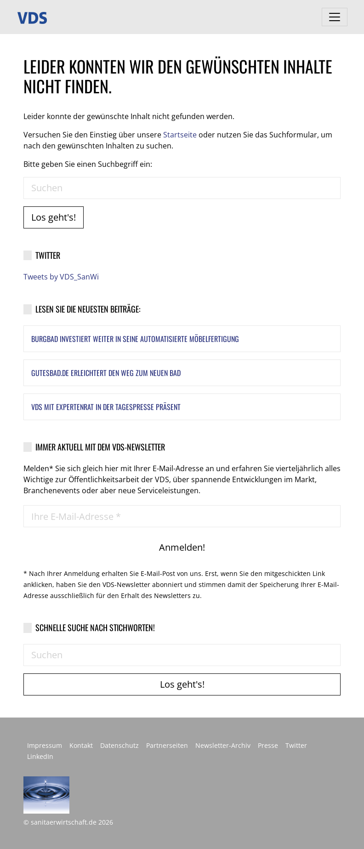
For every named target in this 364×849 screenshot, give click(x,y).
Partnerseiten (167, 745)
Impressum (44, 745)
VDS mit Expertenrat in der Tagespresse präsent (106, 406)
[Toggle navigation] (334, 17)
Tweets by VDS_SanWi (61, 277)
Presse (268, 745)
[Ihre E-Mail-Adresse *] (182, 516)
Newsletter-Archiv (222, 745)
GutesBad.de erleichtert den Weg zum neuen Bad (106, 372)
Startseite (180, 135)
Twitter (296, 745)
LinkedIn (40, 756)
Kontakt (81, 745)
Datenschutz (119, 745)
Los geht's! (53, 217)
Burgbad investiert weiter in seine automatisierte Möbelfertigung (135, 338)
